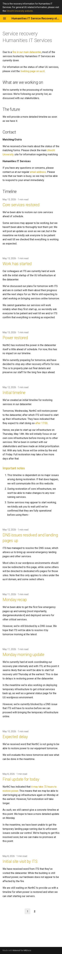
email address (38, 171)
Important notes (14, 468)
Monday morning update (23, 654)
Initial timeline (14, 392)
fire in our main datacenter (26, 52)
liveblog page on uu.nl (32, 71)
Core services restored (21, 205)
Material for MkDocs (22, 950)
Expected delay (15, 736)
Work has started (17, 263)
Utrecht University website (19, 11)
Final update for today (21, 779)
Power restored (15, 337)
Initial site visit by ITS (20, 861)
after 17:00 (41, 423)
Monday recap (15, 599)
